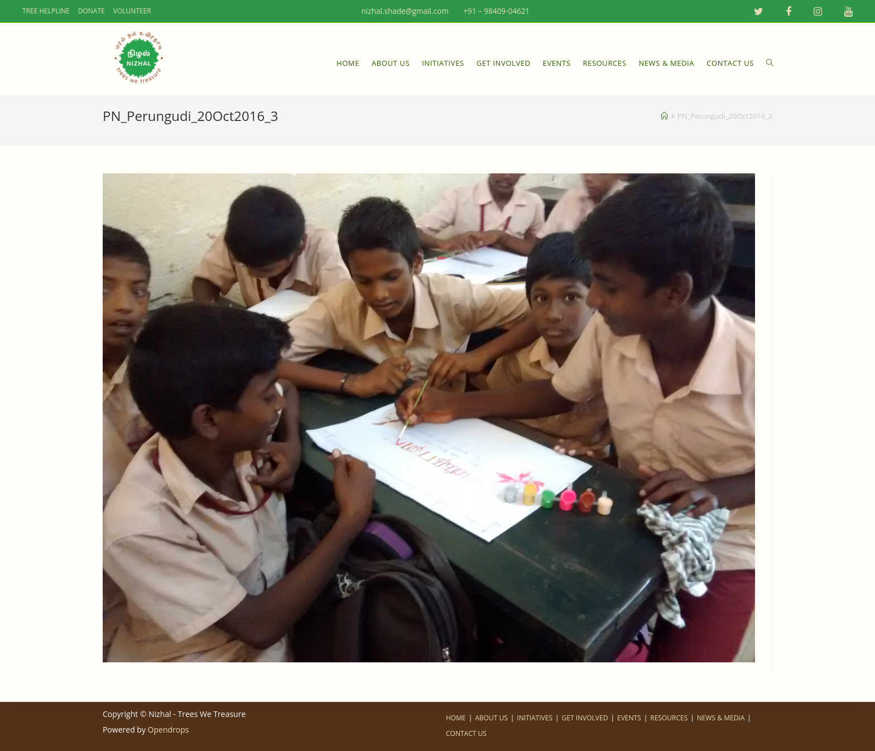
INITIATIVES (534, 718)
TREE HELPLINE (46, 11)
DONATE (91, 11)
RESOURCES (669, 718)
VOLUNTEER (132, 11)
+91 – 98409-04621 (495, 11)
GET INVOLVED (585, 718)
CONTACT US (466, 733)
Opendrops (168, 729)
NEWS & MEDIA (720, 718)
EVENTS (629, 718)
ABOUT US (491, 718)
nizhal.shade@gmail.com (399, 11)
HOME (456, 718)
